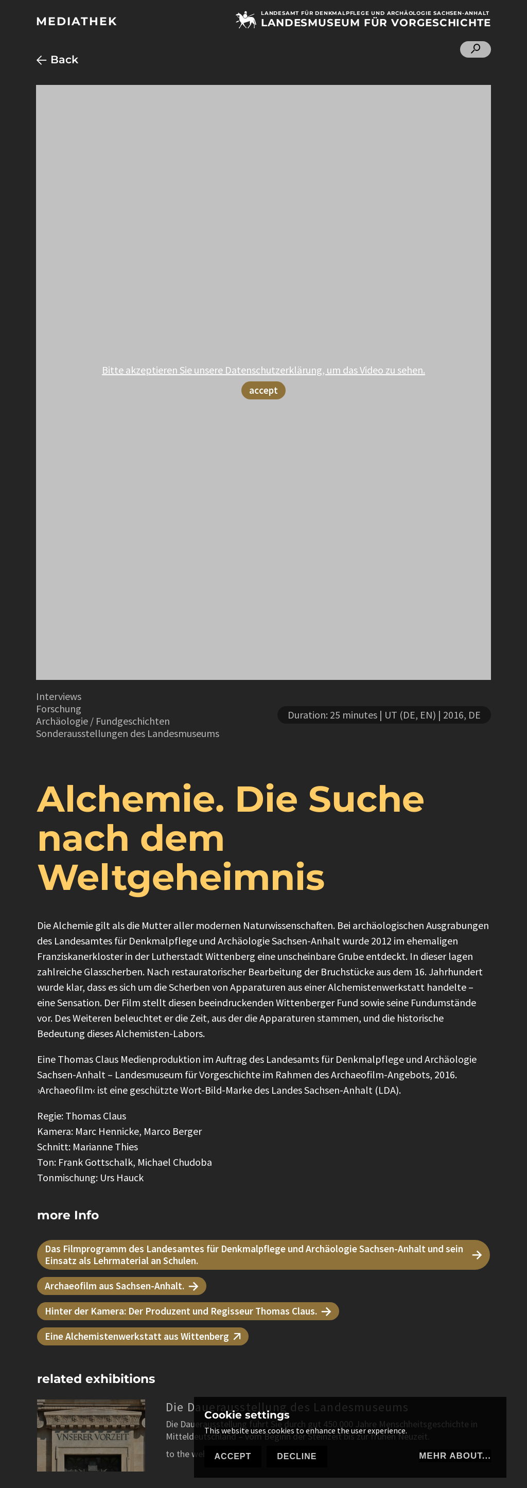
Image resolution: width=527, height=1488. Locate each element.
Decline (297, 1456)
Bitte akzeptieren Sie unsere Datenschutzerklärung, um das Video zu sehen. (263, 369)
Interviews (58, 696)
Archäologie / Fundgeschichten (103, 720)
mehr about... (455, 1456)
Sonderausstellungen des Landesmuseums (127, 733)
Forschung (58, 708)
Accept (233, 1456)
